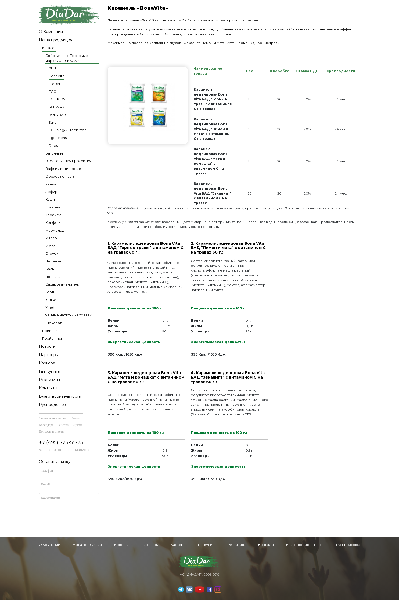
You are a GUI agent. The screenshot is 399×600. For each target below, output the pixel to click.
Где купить (49, 371)
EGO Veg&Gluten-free (68, 130)
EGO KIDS (57, 99)
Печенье (53, 261)
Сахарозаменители (62, 284)
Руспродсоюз (52, 404)
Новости (47, 346)
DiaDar (54, 84)
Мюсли (51, 246)
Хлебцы (52, 308)
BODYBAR (57, 115)
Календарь (46, 425)
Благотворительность (60, 396)
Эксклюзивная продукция (68, 161)
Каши (50, 199)
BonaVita (56, 76)
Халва (50, 184)
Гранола (52, 207)
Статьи (75, 418)
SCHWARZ (58, 107)
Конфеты (53, 223)
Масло (51, 238)
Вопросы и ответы (51, 431)
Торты (50, 292)
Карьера (47, 363)
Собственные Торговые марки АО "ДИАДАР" (66, 58)
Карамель (54, 215)
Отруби (52, 253)
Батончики (54, 153)
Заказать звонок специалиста (64, 450)
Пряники (53, 277)
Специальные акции (53, 418)
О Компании (51, 31)
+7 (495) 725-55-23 (61, 442)
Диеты (77, 425)
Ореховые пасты (60, 176)
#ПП (52, 68)
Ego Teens (58, 138)
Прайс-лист (52, 338)
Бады (50, 269)
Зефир (51, 192)
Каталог (49, 48)
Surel (53, 122)
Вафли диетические (63, 169)
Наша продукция (55, 40)
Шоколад (53, 323)
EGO (52, 92)
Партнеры (49, 354)
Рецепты (63, 425)
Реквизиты (49, 379)
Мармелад (54, 230)
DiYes (53, 146)
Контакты (48, 388)
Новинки (49, 331)
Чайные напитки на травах (68, 315)
